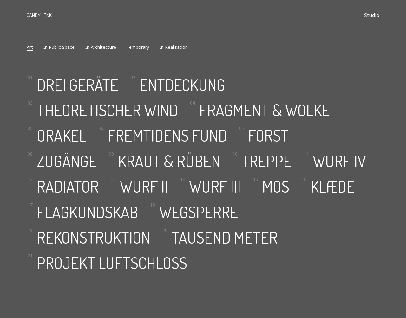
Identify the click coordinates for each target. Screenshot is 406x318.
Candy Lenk (39, 15)
